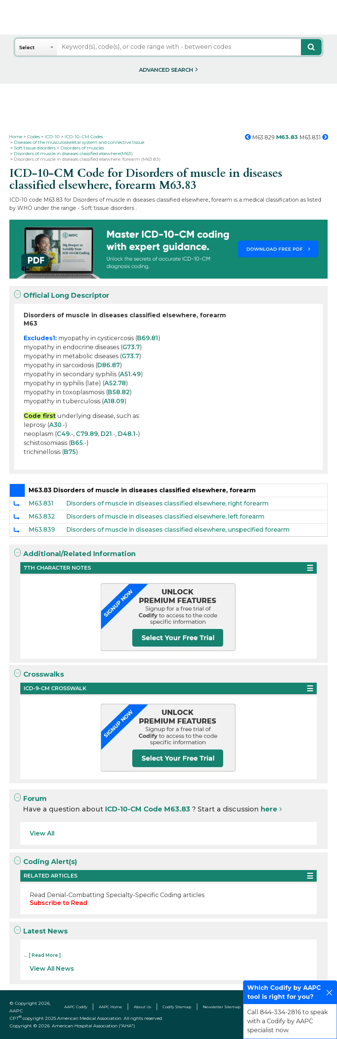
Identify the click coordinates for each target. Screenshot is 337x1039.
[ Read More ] (45, 955)
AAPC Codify (75, 1006)
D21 (106, 433)
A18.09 (114, 401)
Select (27, 47)
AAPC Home (110, 1006)
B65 (77, 442)
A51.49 (130, 374)
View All (42, 833)
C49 (63, 433)
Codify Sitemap (177, 1006)
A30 (55, 424)
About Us (142, 1006)
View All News (52, 968)
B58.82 (119, 392)
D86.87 (108, 365)
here (269, 809)
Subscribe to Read (58, 902)
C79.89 (87, 433)
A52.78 (115, 383)
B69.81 (147, 338)
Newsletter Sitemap (221, 1006)
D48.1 (127, 433)
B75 (70, 451)
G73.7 (131, 347)
